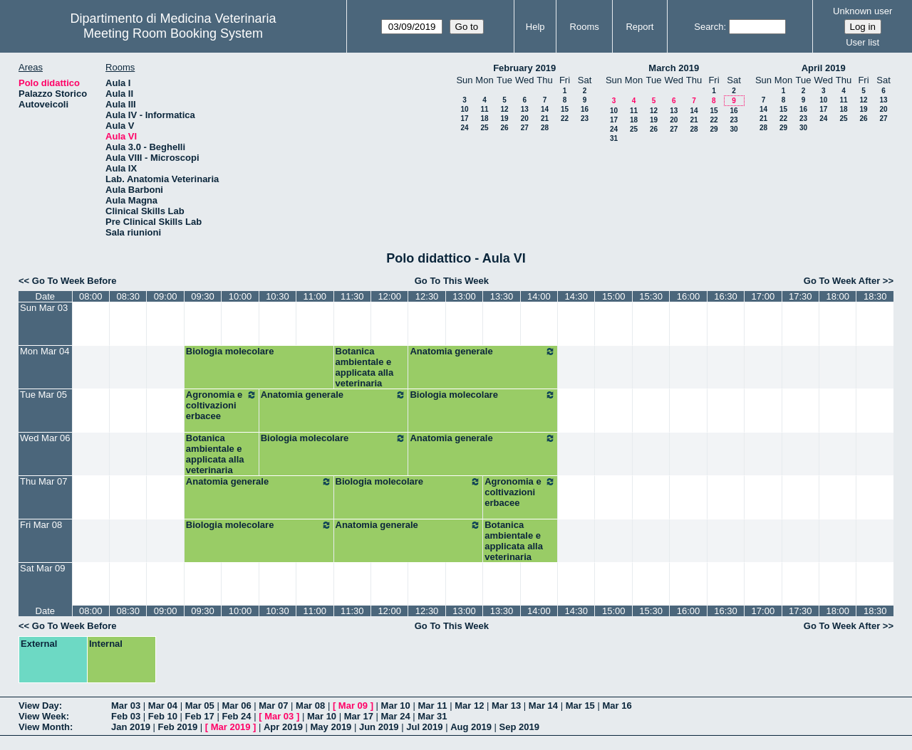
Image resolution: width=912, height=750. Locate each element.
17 (464, 118)
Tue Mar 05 (43, 394)
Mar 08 (310, 705)
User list (862, 42)
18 (484, 118)
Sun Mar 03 (44, 307)
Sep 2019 (519, 727)
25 (484, 128)
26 (504, 128)
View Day (39, 705)
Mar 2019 (231, 727)
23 (585, 118)
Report (639, 26)
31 (614, 138)
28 (545, 128)
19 (504, 118)
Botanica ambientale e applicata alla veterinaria (365, 367)
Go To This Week (452, 280)
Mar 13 (506, 705)
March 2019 (673, 68)
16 (585, 109)
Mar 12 (469, 705)
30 (733, 129)
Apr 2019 (283, 727)
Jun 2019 (379, 727)
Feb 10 (162, 716)
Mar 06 (236, 705)
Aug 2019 (471, 727)
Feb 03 (125, 716)
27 (525, 128)
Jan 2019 (130, 727)
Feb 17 (199, 716)
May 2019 (331, 727)
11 (484, 109)
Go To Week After (842, 280)
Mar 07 (273, 705)
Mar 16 (616, 705)
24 (464, 128)
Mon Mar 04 (44, 351)
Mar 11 (432, 705)
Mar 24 (395, 716)
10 (464, 109)
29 (713, 129)
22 (565, 118)
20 (525, 118)
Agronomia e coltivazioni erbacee (221, 405)
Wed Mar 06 (45, 438)
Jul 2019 (424, 727)
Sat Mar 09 (43, 568)
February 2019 (524, 68)
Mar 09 (353, 705)
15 (565, 109)
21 (545, 118)
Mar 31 (432, 716)
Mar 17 (358, 716)
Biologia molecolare (230, 351)
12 (504, 109)
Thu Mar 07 (43, 481)
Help (535, 26)
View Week (42, 716)
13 (525, 109)
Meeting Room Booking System (173, 33)
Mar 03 (125, 705)
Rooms (584, 26)
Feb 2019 (178, 727)
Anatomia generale (483, 351)
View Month (44, 727)
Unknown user (862, 11)
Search (708, 26)
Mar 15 (580, 705)
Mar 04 (162, 705)
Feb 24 (236, 716)
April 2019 (824, 68)
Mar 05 (199, 705)
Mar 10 (395, 705)
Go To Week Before (74, 280)
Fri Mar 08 (41, 524)
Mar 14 (543, 705)
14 (545, 109)
